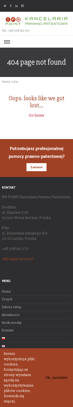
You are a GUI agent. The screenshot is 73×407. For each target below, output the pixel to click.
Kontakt (8, 330)
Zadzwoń (36, 167)
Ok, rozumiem (56, 378)
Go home (36, 115)
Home (6, 81)
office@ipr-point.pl (17, 259)
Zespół (7, 299)
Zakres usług (11, 307)
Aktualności (11, 315)
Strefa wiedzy (12, 323)
